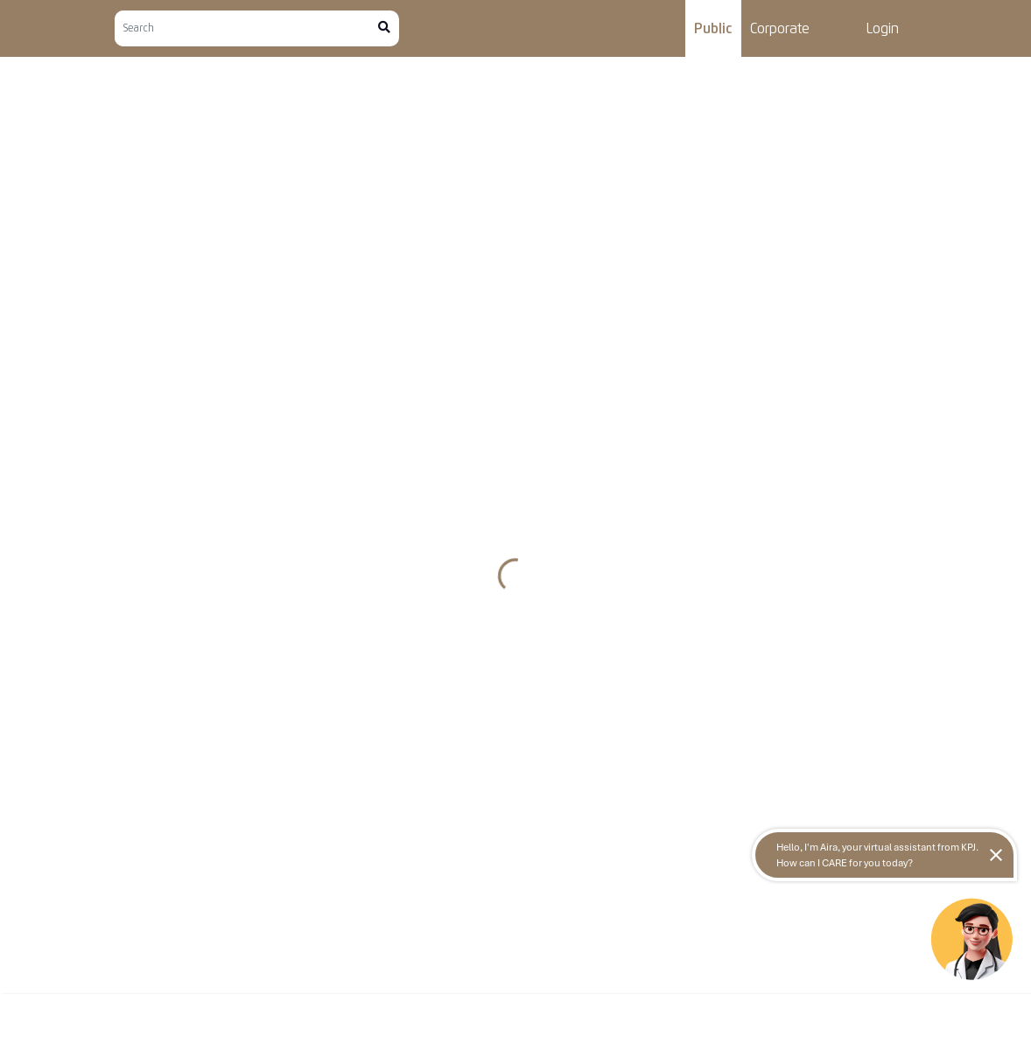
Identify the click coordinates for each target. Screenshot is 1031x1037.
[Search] (246, 28)
